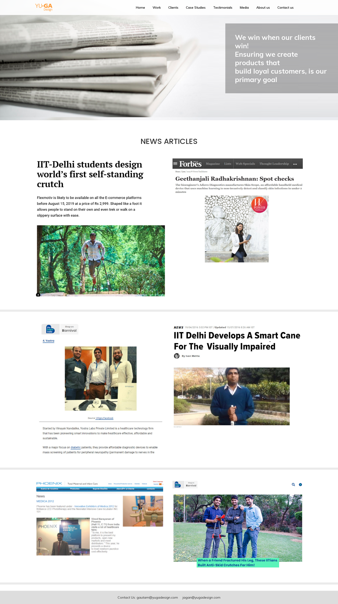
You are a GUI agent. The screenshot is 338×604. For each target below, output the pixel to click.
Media (244, 7)
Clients (173, 7)
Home (140, 7)
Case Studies (196, 7)
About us (263, 7)
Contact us (285, 7)
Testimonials (222, 7)
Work (157, 7)
